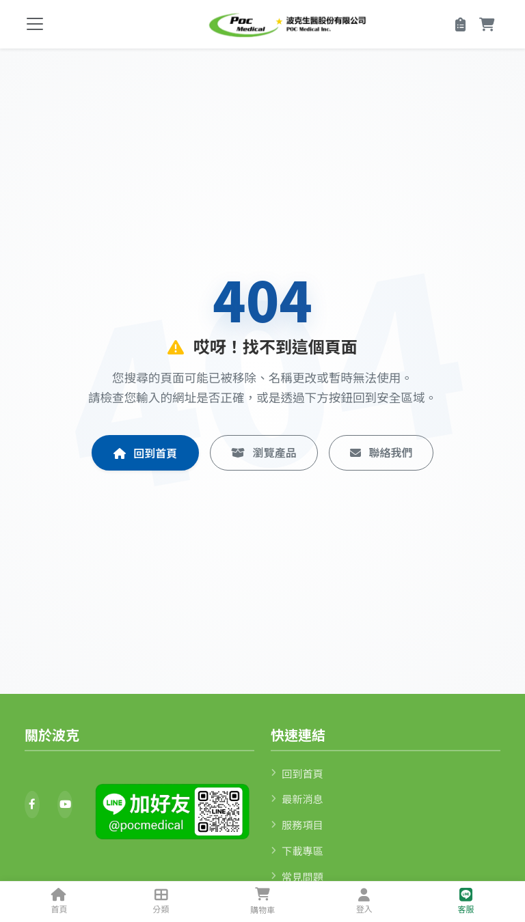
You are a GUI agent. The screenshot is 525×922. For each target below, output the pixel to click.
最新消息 (297, 798)
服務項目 (297, 824)
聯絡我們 (381, 452)
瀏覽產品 (264, 452)
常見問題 (297, 876)
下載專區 (297, 850)
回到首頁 (145, 453)
